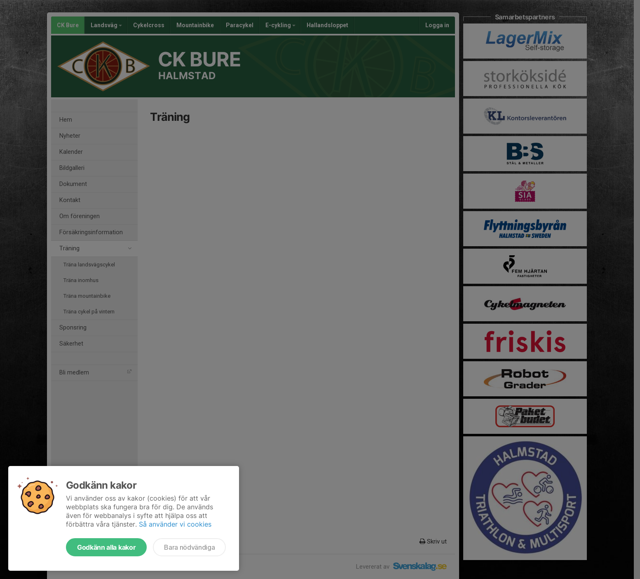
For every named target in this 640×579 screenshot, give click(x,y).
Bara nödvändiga (189, 547)
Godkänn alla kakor (106, 547)
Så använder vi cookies (175, 524)
